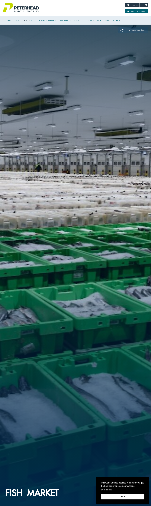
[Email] (132, 5)
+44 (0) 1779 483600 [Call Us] (136, 11)
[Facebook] (142, 5)
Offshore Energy (44, 20)
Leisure (88, 20)
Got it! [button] (122, 497)
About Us (12, 20)
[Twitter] (146, 5)
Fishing (26, 20)
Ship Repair (103, 20)
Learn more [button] (106, 490)
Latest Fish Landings (133, 30)
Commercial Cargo (69, 20)
